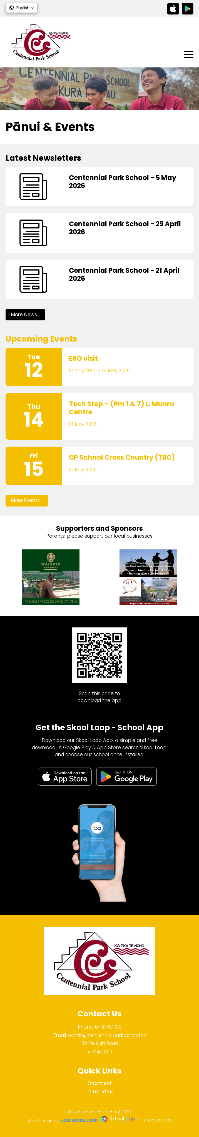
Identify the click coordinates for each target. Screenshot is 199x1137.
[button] (21, 7)
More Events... (26, 500)
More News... (25, 314)
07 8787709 (108, 1027)
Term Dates (100, 1091)
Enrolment (100, 1083)
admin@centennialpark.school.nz (107, 1035)
